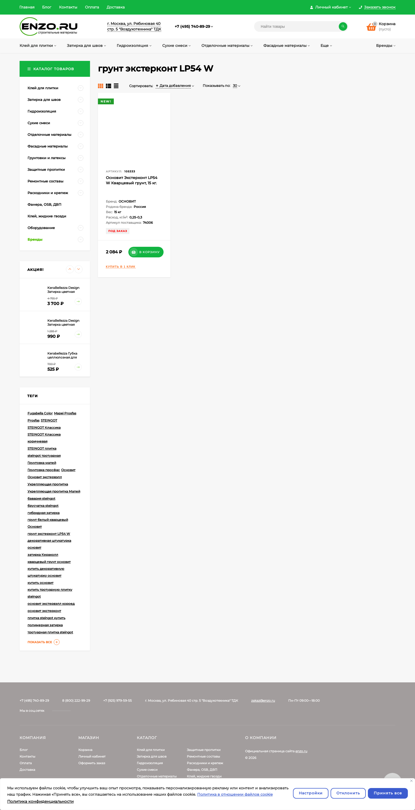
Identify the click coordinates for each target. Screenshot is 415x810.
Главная (26, 7)
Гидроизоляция (150, 763)
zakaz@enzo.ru (263, 700)
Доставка (116, 7)
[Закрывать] (411, 781)
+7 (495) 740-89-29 (192, 26)
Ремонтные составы (203, 756)
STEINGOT (49, 420)
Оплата (92, 7)
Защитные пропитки (203, 750)
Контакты (68, 7)
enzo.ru (301, 751)
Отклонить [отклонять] (348, 793)
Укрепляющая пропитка (48, 484)
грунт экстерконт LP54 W (49, 534)
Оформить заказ (91, 763)
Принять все (388, 793)
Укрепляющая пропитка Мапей (54, 491)
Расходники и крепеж (205, 763)
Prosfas (33, 420)
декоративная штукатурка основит (49, 544)
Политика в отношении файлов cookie (235, 794)
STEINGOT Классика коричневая (44, 437)
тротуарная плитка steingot (50, 632)
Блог (46, 7)
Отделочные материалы (157, 776)
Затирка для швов (151, 756)
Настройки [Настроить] (311, 793)
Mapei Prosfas (65, 413)
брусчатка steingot (43, 506)
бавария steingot (41, 498)
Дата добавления (173, 85)
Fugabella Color (40, 413)
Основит (68, 470)
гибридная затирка (44, 513)
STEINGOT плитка (42, 448)
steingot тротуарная (44, 456)
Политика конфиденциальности (40, 801)
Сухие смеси (147, 770)
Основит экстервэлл (45, 477)
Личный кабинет (92, 756)
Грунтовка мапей (42, 463)
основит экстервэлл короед (51, 604)
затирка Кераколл (43, 555)
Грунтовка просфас (44, 470)
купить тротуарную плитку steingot (50, 593)
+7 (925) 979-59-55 (117, 700)
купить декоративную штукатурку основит (46, 572)
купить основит (40, 583)
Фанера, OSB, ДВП (202, 770)
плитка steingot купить (46, 618)
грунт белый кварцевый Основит (48, 523)
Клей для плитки (151, 750)
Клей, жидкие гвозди (204, 776)
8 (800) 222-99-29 (76, 700)
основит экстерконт (44, 611)
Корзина (85, 750)
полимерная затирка (45, 625)
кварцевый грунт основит (49, 562)
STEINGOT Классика (44, 427)
